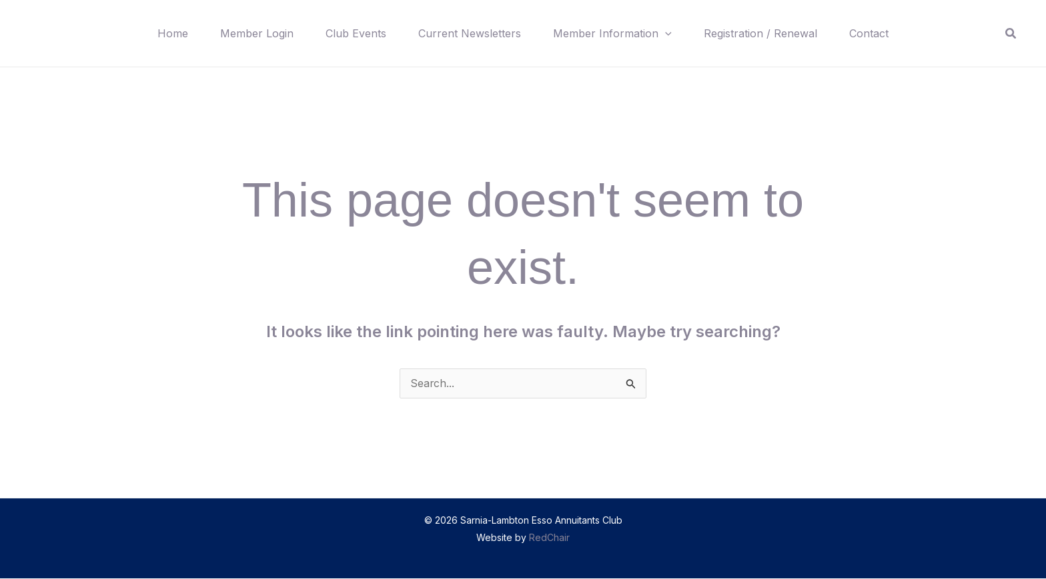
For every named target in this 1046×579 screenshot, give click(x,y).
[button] (665, 33)
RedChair (549, 538)
